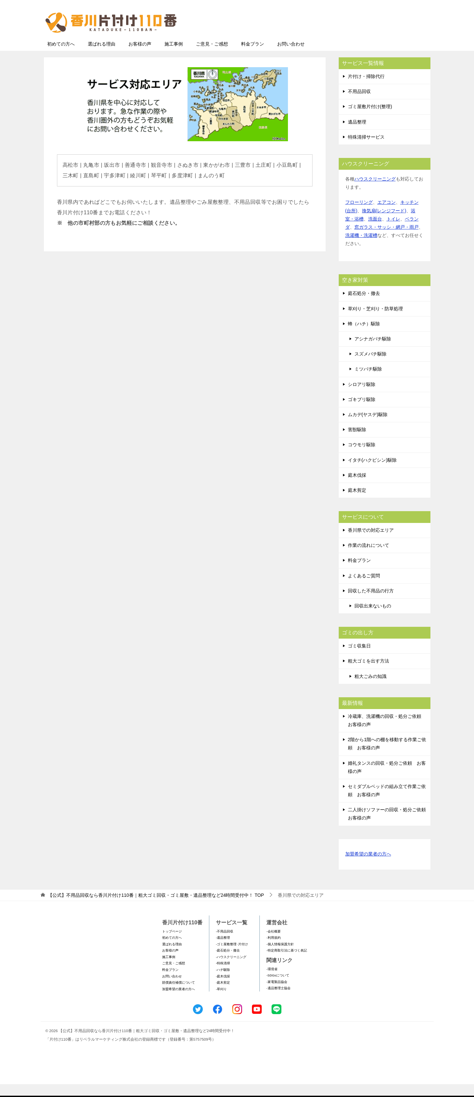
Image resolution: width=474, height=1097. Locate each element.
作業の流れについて (368, 558)
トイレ (393, 231)
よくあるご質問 (364, 588)
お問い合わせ (291, 56)
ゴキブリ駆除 (361, 412)
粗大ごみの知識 (370, 689)
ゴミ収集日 (359, 658)
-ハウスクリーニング (231, 970)
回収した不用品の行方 (371, 603)
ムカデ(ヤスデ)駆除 (368, 427)
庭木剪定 (357, 503)
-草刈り (221, 1002)
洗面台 (375, 231)
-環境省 (271, 982)
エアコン (386, 215)
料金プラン (252, 56)
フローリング (359, 215)
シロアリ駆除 (361, 397)
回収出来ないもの (372, 618)
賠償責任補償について (178, 995)
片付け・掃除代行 (366, 89)
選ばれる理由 (101, 56)
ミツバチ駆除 (368, 381)
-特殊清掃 (223, 976)
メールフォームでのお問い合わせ (369, 38)
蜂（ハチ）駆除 (364, 336)
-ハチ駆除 (223, 982)
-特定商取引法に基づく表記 (286, 963)
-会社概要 (273, 944)
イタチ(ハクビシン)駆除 (372, 472)
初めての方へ (61, 56)
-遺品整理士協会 (278, 1001)
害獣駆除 (357, 442)
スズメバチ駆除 (370, 366)
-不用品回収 (224, 944)
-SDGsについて (277, 988)
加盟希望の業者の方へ (368, 867)
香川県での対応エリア (371, 543)
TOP (156, 908)
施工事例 (173, 56)
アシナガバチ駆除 (372, 351)
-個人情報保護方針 (280, 957)
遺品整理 (357, 134)
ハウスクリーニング (375, 191)
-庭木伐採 (223, 989)
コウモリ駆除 (361, 457)
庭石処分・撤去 (364, 306)
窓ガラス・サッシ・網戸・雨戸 (386, 239)
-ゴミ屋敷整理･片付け (232, 957)
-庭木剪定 (223, 995)
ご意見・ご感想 (212, 56)
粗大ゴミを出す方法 (368, 673)
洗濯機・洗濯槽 (361, 248)
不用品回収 (359, 104)
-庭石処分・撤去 (228, 963)
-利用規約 (273, 950)
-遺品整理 (223, 950)
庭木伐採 (357, 488)
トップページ (172, 944)
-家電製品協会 (276, 994)
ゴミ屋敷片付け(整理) (370, 119)
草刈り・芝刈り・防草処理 (375, 321)
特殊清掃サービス (366, 149)
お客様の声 (139, 56)
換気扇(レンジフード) (384, 223)
